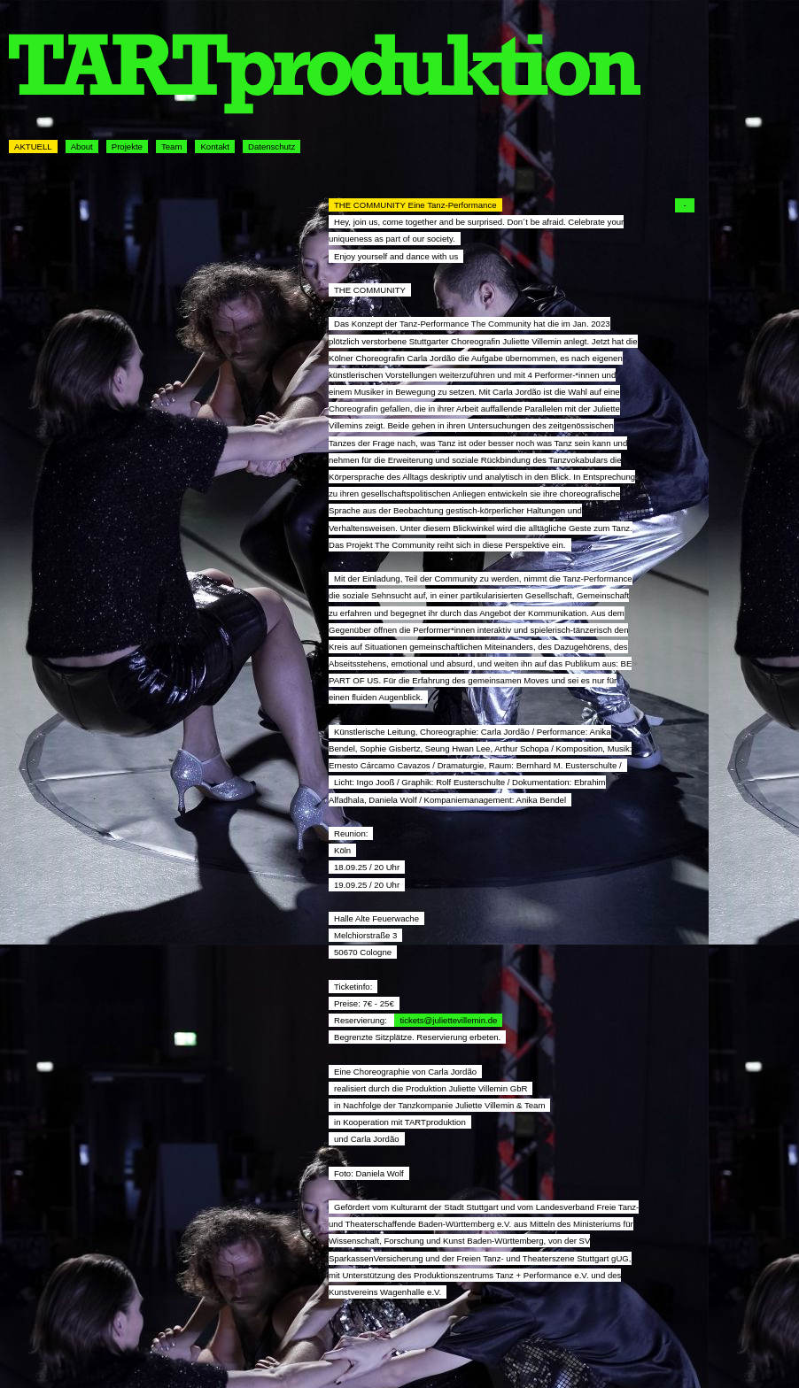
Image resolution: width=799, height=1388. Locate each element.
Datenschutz (271, 146)
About (82, 146)
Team (171, 146)
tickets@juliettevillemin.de (448, 1020)
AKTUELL (33, 146)
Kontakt (214, 146)
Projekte (127, 146)
